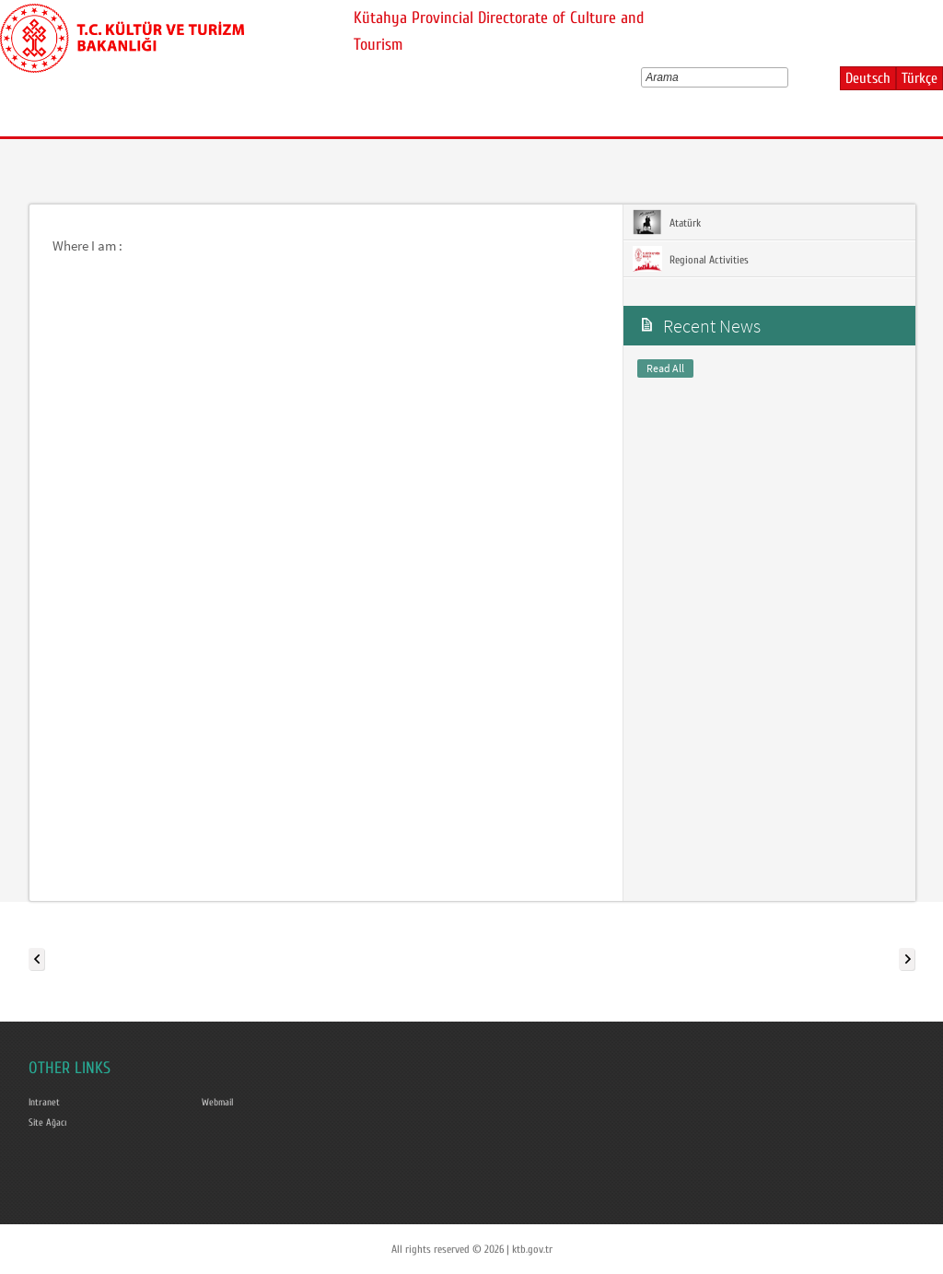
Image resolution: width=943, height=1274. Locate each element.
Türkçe (919, 78)
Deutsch (868, 78)
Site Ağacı (49, 1121)
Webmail (220, 1101)
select (787, 77)
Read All (665, 368)
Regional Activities (691, 259)
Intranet (46, 1101)
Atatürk (667, 222)
